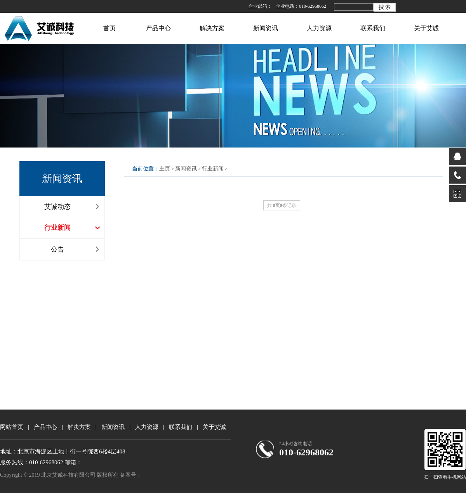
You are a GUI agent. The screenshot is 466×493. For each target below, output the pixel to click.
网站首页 (11, 427)
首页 (109, 28)
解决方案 (212, 28)
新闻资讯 (265, 28)
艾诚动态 (72, 206)
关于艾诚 (426, 28)
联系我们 (372, 28)
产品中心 (158, 28)
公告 (76, 249)
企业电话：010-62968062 (301, 6)
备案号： (131, 475)
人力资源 (319, 28)
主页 (164, 169)
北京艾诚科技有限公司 (40, 26)
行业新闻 (72, 227)
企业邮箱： (260, 6)
